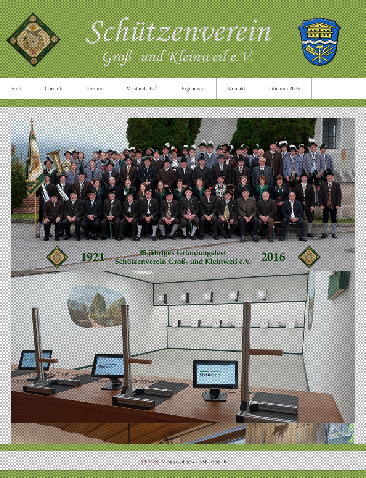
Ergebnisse (193, 89)
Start (16, 89)
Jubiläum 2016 (284, 89)
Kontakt (236, 89)
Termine (94, 89)
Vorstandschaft (142, 89)
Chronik (53, 89)
